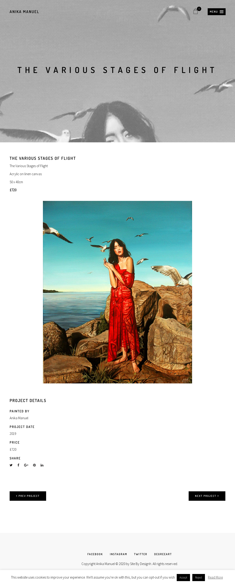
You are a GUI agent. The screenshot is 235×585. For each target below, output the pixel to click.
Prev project (28, 496)
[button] (217, 11)
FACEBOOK (95, 554)
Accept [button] (183, 577)
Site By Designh (140, 564)
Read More (215, 577)
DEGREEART (163, 554)
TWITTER (140, 554)
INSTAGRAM (118, 554)
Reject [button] (198, 577)
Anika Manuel (24, 11)
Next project (207, 496)
